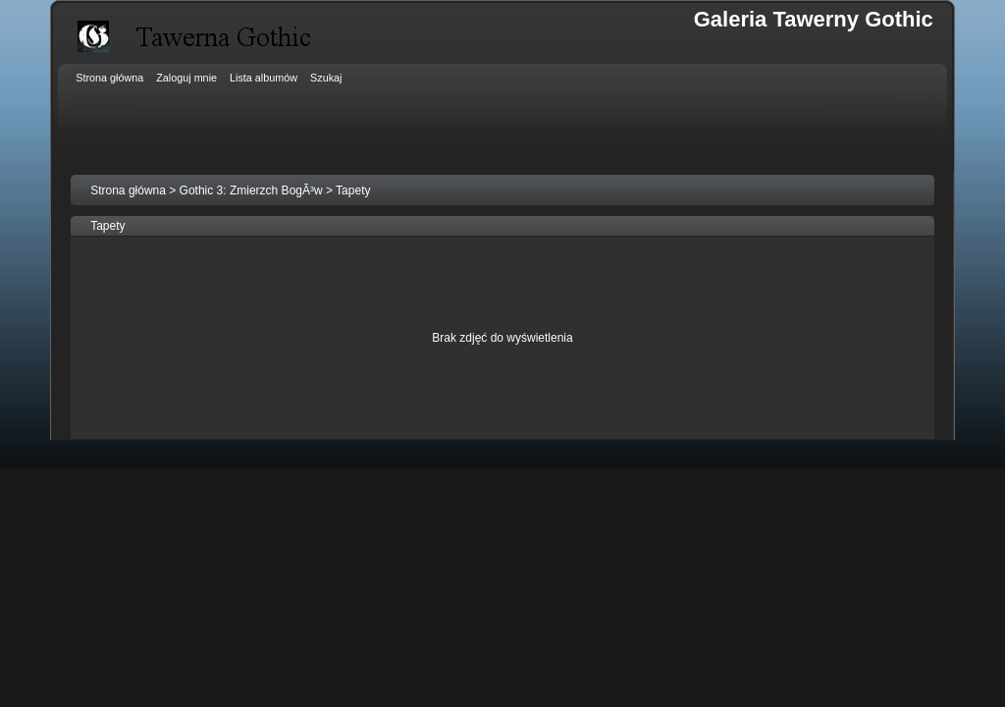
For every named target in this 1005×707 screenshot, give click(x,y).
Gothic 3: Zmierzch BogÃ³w (251, 190)
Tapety (353, 190)
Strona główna (128, 190)
